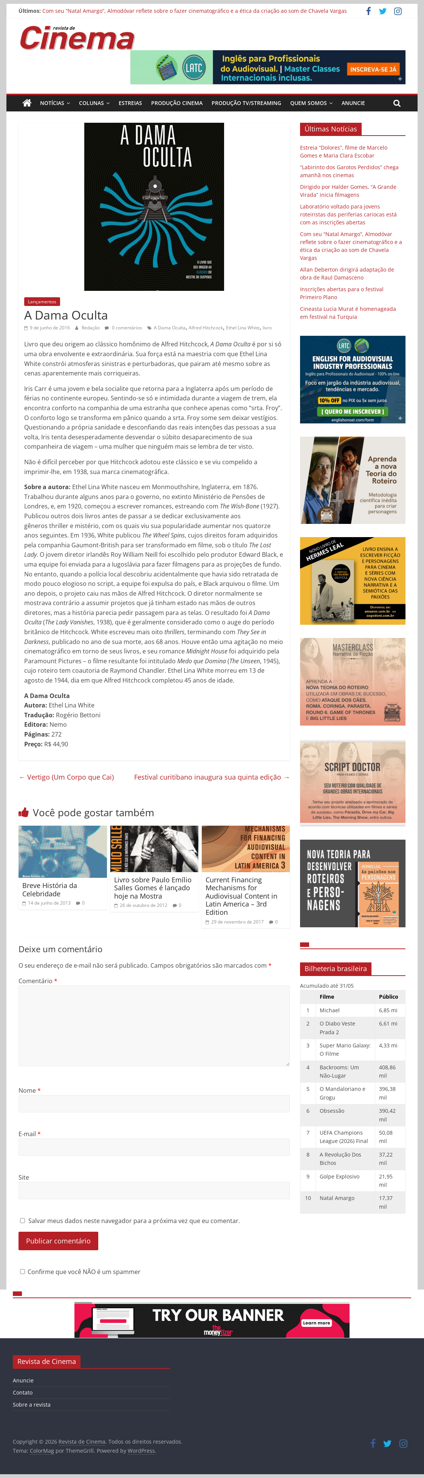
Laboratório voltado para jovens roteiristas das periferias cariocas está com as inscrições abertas (348, 214)
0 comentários (123, 327)
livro (267, 327)
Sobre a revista (32, 1404)
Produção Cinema (177, 103)
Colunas (91, 103)
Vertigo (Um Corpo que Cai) (66, 776)
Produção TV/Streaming (246, 103)
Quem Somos (308, 103)
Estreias (130, 103)
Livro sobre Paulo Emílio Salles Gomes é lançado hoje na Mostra (153, 887)
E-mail (30, 1134)
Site (24, 1177)
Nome (30, 1090)
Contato (22, 1392)
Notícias (52, 103)
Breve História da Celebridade (49, 889)
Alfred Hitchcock (206, 327)
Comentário (38, 981)
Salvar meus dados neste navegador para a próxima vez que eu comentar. (134, 1221)
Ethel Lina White (243, 327)
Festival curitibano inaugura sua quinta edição (212, 776)
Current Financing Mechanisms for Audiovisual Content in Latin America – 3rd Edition (241, 896)
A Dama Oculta (170, 327)
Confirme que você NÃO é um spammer (80, 1272)
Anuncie (353, 103)
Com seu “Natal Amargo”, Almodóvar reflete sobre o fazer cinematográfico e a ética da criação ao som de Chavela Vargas (194, 10)
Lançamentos (42, 301)
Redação (91, 327)
